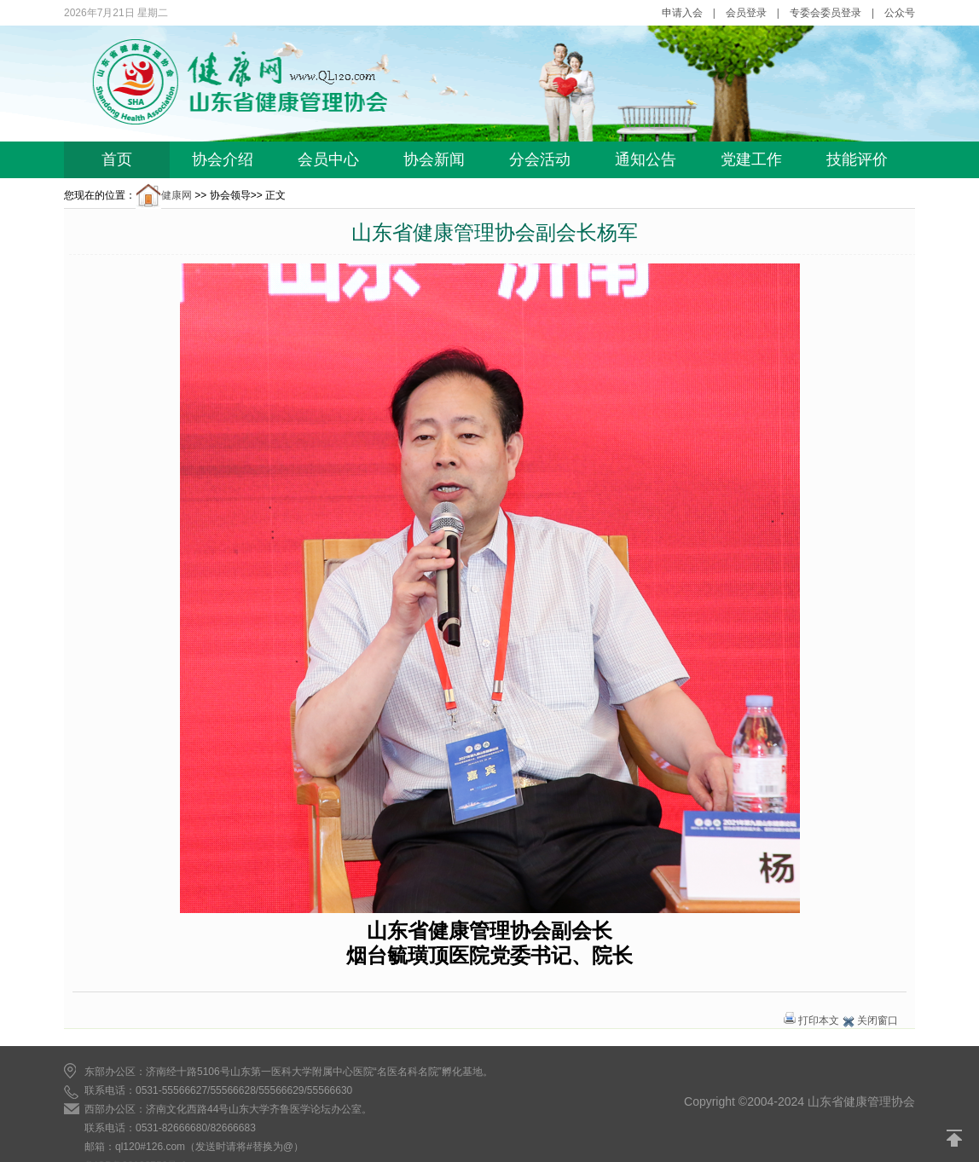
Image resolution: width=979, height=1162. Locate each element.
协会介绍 (222, 159)
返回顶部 (955, 1138)
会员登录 (746, 13)
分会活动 (540, 159)
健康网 (164, 195)
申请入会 (682, 13)
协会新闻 (434, 159)
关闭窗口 (877, 1020)
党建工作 (751, 159)
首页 (116, 159)
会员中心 (328, 159)
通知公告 (645, 159)
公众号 (899, 13)
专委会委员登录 (825, 13)
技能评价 (857, 159)
